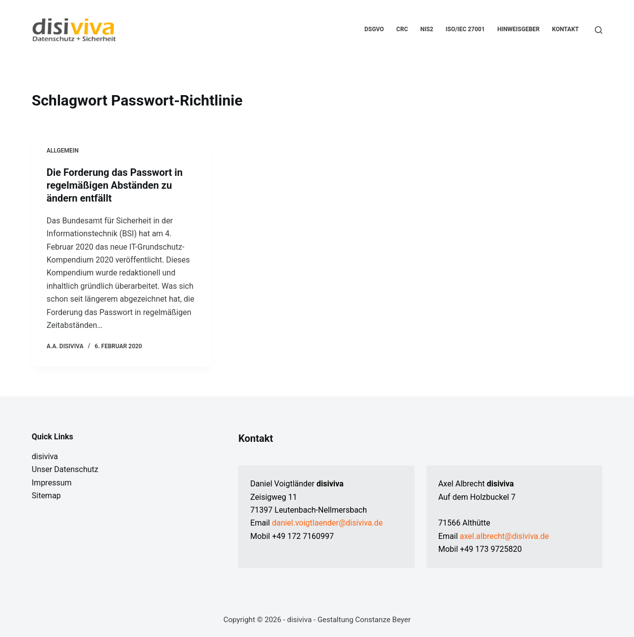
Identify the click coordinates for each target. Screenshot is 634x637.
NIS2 (427, 29)
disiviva (45, 456)
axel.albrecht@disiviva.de (504, 536)
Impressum (52, 482)
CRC (402, 29)
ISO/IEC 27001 (465, 29)
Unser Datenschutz (65, 469)
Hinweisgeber (518, 29)
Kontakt (565, 29)
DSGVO (374, 29)
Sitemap (46, 495)
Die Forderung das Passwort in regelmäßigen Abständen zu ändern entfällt (115, 185)
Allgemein (63, 150)
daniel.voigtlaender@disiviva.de (327, 523)
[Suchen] (598, 30)
